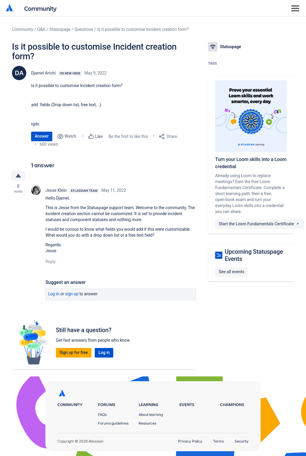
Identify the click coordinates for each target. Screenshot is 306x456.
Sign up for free (73, 352)
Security (242, 441)
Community (40, 8)
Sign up (72, 293)
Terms (218, 441)
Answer (42, 136)
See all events (231, 271)
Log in (53, 293)
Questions (83, 29)
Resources (147, 423)
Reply (50, 261)
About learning (151, 414)
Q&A (41, 29)
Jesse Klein (56, 190)
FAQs (102, 414)
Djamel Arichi (43, 73)
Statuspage (60, 29)
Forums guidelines (113, 423)
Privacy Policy (190, 441)
